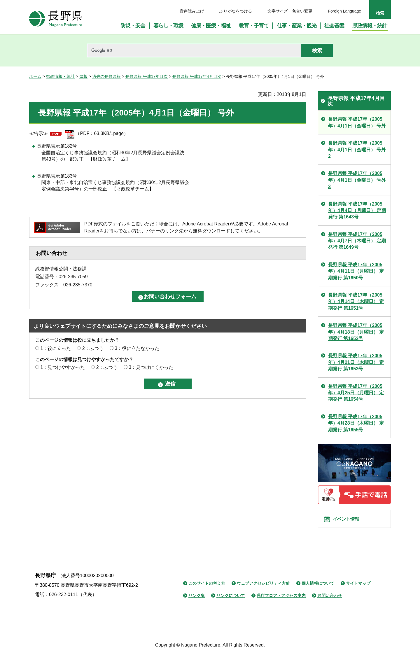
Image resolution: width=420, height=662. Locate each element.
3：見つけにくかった (151, 367)
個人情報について (318, 590)
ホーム (35, 76)
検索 (380, 13)
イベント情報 (350, 522)
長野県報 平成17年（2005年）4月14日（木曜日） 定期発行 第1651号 (356, 302)
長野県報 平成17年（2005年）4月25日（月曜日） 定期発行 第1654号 (356, 393)
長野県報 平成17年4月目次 (196, 76)
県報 (83, 76)
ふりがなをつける (235, 11)
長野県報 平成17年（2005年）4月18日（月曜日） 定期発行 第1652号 (356, 332)
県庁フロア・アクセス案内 (281, 602)
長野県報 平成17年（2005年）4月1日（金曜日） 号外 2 (357, 150)
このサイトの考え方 (206, 590)
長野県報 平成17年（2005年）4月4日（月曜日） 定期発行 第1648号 (357, 211)
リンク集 (196, 602)
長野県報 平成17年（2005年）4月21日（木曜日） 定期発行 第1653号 (356, 362)
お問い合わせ (329, 602)
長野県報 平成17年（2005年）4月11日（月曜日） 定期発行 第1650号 (356, 271)
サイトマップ (358, 590)
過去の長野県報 (106, 76)
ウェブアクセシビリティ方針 (263, 590)
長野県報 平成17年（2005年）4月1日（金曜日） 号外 (357, 122)
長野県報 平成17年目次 (146, 76)
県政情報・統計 (60, 76)
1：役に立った (55, 348)
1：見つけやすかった (62, 367)
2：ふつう (93, 348)
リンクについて (230, 602)
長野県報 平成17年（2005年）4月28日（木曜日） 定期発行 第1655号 (356, 423)
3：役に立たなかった (137, 348)
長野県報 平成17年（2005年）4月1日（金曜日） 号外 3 (357, 180)
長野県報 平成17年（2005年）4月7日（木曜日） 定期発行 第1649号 (357, 241)
